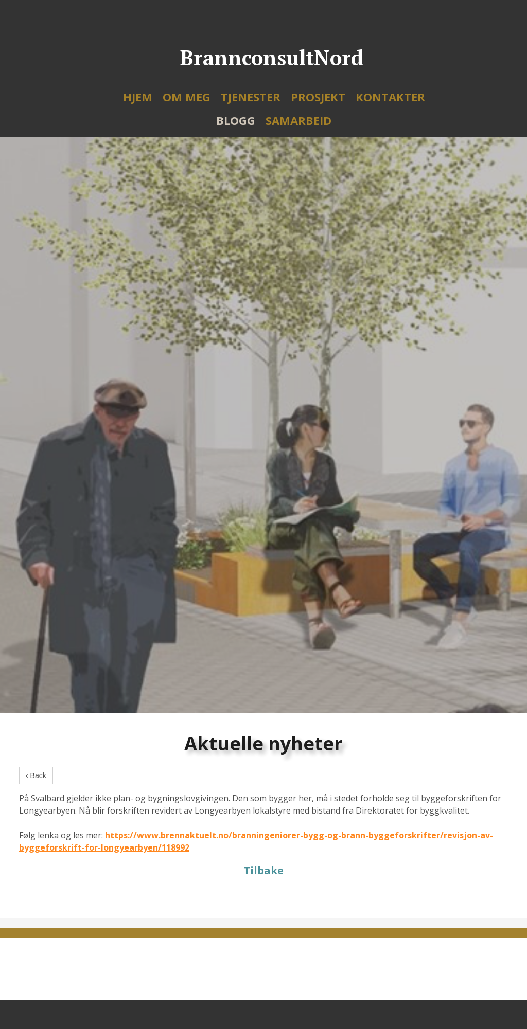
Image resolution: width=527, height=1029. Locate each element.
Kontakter (390, 96)
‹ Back (36, 775)
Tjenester (250, 96)
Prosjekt (318, 96)
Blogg (235, 120)
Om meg (186, 96)
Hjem (137, 96)
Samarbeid (298, 120)
